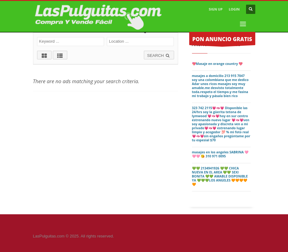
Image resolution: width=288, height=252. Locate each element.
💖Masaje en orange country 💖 (217, 64)
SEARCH (159, 55)
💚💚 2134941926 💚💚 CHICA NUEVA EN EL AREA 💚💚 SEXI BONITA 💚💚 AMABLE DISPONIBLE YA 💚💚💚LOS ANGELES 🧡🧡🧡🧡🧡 (220, 176)
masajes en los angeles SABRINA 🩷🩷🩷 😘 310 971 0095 (220, 154)
